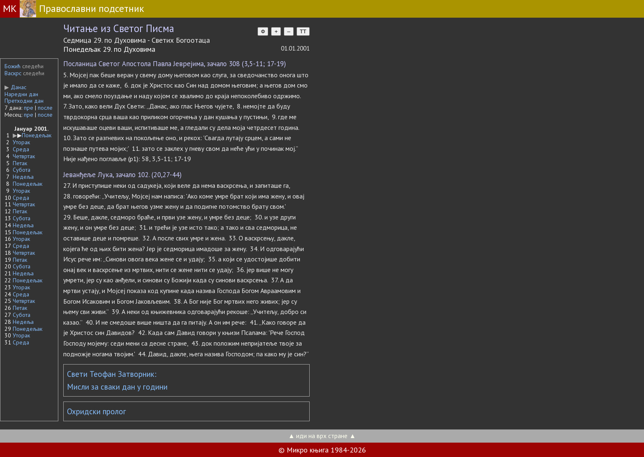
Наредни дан (21, 94)
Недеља (23, 176)
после (45, 107)
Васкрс (13, 73)
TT (303, 31)
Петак (20, 163)
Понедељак (36, 135)
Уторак (21, 142)
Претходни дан (24, 100)
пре (28, 107)
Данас (15, 87)
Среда (21, 149)
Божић (13, 66)
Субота (21, 169)
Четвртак (24, 156)
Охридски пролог (96, 411)
